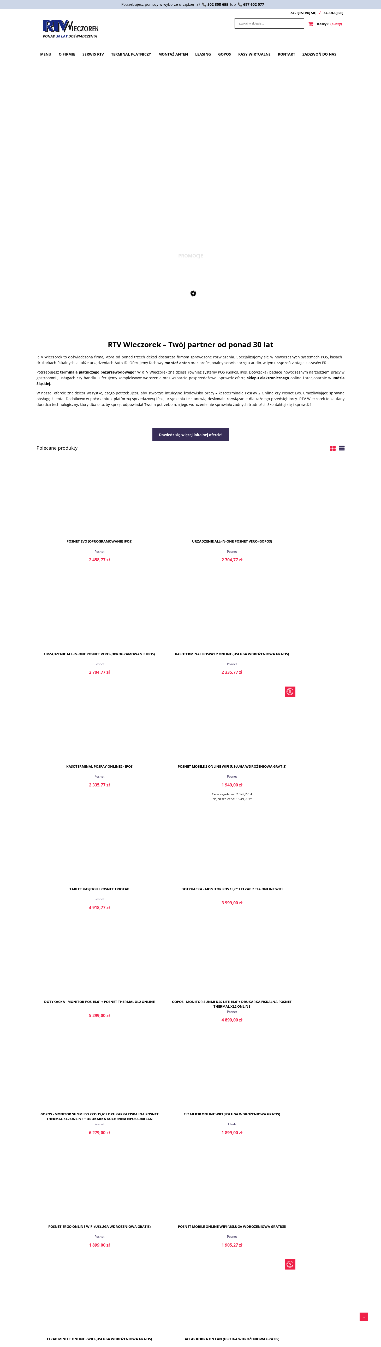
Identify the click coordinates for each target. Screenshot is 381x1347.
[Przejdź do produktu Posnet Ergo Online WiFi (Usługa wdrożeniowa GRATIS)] (73, 846)
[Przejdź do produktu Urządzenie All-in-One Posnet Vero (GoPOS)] (151, 498)
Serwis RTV (106, 1331)
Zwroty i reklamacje (175, 1331)
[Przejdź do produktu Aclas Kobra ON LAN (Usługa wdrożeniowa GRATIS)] (308, 846)
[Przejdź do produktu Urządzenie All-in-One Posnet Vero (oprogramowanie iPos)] (230, 498)
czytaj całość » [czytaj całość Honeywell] (229, 1222)
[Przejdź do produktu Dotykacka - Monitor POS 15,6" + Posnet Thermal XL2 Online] (73, 734)
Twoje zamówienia (51, 1315)
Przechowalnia (48, 1331)
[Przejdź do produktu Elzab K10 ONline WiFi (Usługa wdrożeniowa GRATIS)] (308, 734)
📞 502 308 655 (215, 4)
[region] (190, 153)
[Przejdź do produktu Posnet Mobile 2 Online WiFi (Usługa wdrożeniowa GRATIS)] (190, 308)
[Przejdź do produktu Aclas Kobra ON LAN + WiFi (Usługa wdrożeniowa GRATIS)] (73, 969)
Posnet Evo (151, 1171)
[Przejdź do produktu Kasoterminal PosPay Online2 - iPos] (73, 611)
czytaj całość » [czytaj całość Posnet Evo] (151, 1222)
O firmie (104, 1315)
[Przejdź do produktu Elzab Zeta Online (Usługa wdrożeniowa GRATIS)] (151, 969)
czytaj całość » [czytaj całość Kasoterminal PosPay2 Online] (73, 1222)
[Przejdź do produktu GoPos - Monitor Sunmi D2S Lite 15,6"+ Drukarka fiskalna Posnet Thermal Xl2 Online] (151, 734)
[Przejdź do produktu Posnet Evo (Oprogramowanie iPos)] (73, 498)
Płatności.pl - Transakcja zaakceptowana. (239, 1326)
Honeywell (229, 1247)
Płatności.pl (230, 1315)
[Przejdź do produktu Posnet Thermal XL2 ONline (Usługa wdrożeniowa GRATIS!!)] (230, 969)
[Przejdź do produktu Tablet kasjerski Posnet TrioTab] (230, 611)
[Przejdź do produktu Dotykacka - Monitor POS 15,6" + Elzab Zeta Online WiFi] (308, 611)
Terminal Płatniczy (112, 1323)
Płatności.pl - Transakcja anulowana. (249, 1336)
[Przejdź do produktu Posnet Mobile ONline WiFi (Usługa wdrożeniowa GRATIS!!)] (151, 846)
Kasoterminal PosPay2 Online (73, 1251)
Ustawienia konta (50, 1323)
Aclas (308, 899)
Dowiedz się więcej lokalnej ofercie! (190, 434)
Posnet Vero (307, 1171)
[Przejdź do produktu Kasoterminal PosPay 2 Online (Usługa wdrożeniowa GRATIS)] (308, 498)
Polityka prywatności (176, 1323)
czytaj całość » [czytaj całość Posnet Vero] (307, 1222)
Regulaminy (169, 1315)
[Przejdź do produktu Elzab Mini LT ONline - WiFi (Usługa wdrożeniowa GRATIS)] (230, 846)
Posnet (73, 551)
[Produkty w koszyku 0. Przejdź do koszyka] (325, 23)
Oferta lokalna (171, 1339)
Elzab (308, 786)
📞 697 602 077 (251, 4)
